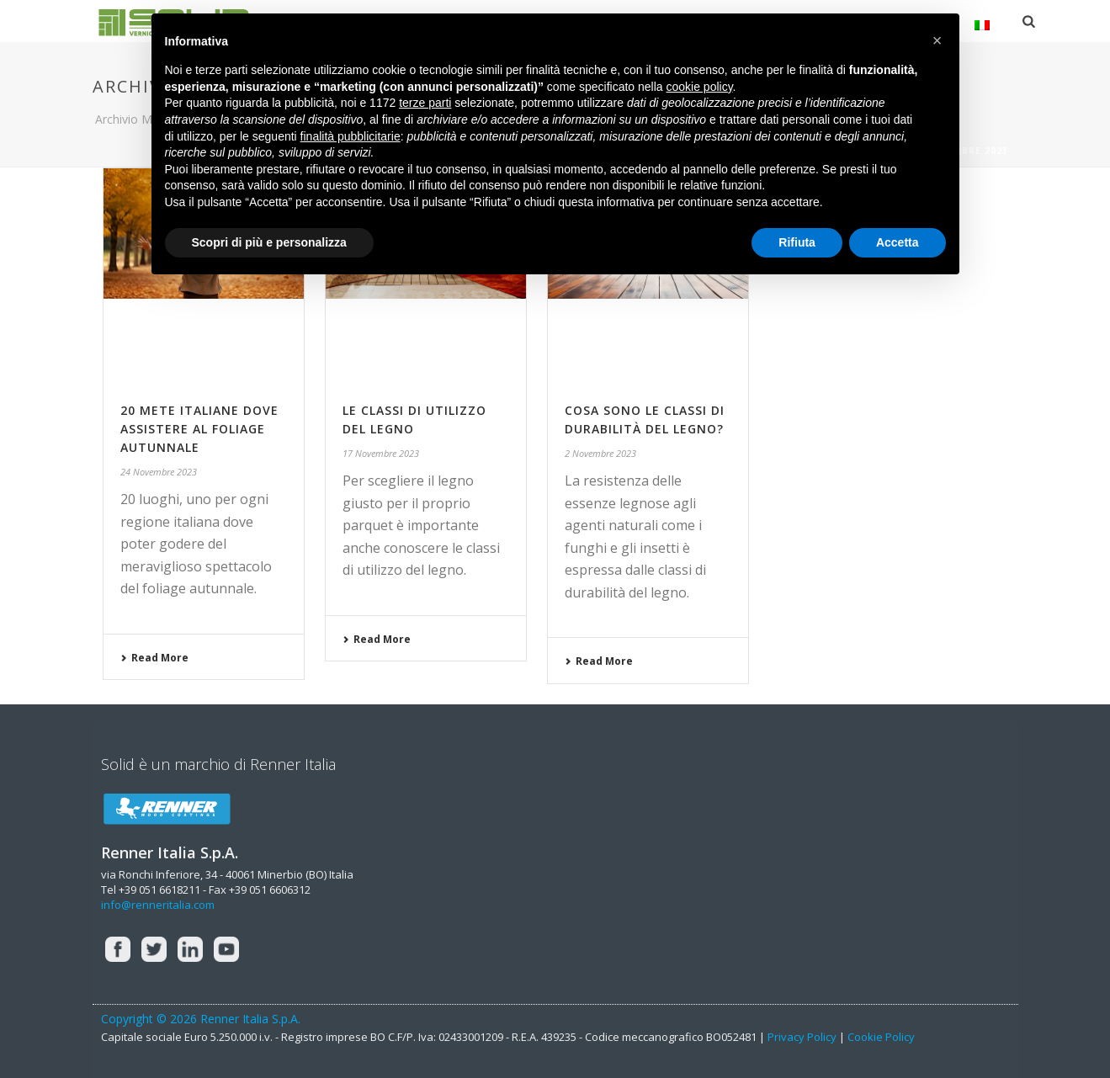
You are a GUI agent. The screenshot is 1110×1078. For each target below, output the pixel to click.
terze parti (425, 102)
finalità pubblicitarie (350, 136)
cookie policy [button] (699, 86)
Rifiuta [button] (796, 242)
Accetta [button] (897, 242)
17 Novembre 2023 (381, 453)
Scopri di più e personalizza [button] (269, 242)
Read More (154, 658)
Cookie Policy (881, 1036)
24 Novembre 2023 (158, 471)
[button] (937, 40)
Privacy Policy (801, 1036)
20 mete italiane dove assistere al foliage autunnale (199, 428)
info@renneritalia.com (158, 904)
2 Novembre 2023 (600, 453)
